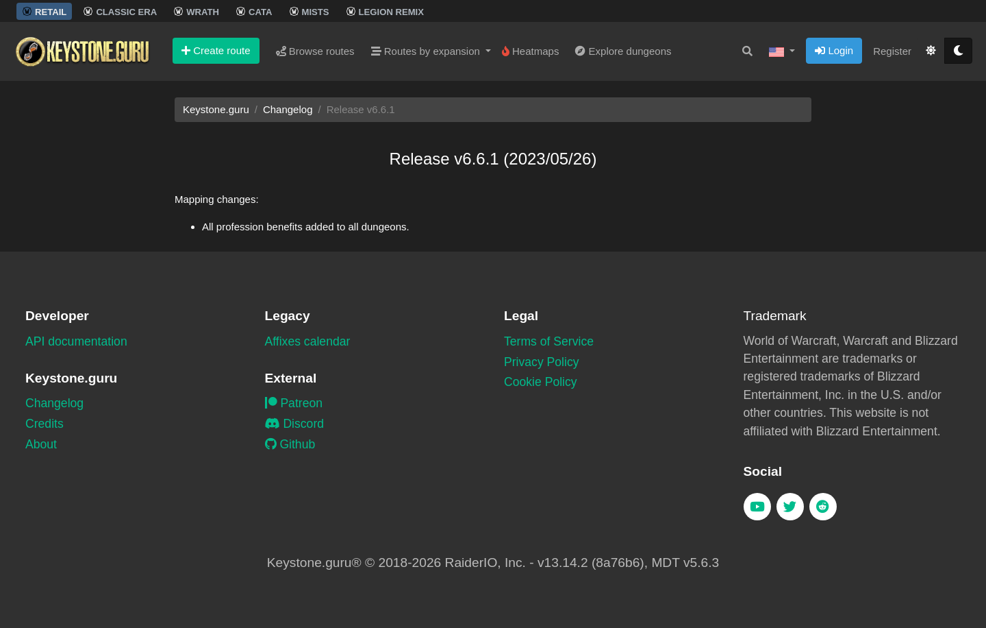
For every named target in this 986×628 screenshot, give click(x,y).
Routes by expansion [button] (427, 51)
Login (834, 50)
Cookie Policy (540, 382)
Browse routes (315, 51)
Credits (44, 424)
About (41, 444)
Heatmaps (530, 51)
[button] (781, 51)
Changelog (288, 109)
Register (892, 51)
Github (290, 444)
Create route (216, 50)
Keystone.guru (216, 109)
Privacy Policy (541, 362)
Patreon (294, 403)
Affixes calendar (308, 341)
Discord (295, 424)
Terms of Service (549, 341)
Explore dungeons (623, 51)
